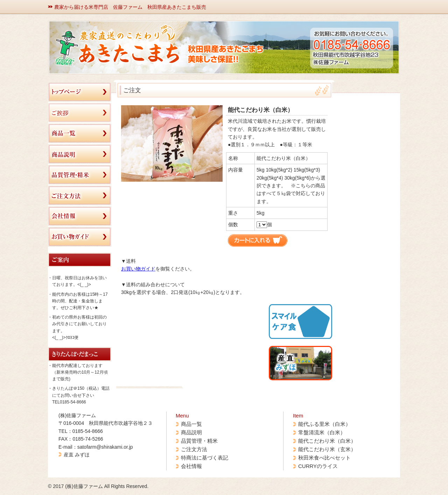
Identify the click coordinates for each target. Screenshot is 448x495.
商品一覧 (191, 424)
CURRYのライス (318, 466)
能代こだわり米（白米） (327, 441)
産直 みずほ (77, 454)
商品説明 (191, 432)
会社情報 (191, 466)
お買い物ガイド (138, 269)
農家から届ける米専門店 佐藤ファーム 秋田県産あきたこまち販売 (130, 7)
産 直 (286, 363)
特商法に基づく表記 (204, 458)
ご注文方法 (194, 449)
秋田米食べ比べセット (324, 458)
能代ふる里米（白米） (324, 424)
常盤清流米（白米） (321, 432)
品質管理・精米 (199, 441)
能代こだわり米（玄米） (327, 449)
